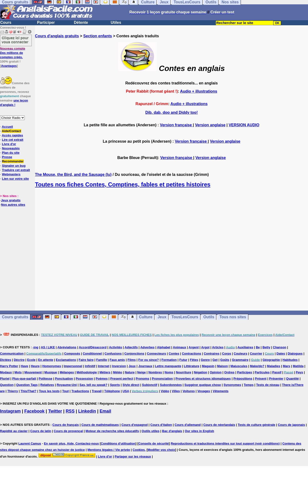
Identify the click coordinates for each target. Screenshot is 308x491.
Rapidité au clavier (14, 431)
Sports (115, 385)
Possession (84, 378)
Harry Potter (9, 366)
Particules (262, 372)
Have (24, 366)
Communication (12, 353)
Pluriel (5, 378)
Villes (176, 391)
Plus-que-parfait (24, 378)
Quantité (292, 378)
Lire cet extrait (12, 139)
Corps (226, 353)
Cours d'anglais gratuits (57, 36)
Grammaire (240, 360)
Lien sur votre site (15, 178)
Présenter (276, 378)
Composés (72, 353)
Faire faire (86, 360)
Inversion (119, 366)
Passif (276, 372)
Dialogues (295, 353)
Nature (130, 372)
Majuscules (239, 366)
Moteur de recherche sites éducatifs (112, 431)
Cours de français (65, 425)
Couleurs (240, 353)
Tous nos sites (232, 317)
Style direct (130, 385)
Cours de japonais (291, 425)
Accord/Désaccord (93, 347)
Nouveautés (11, 148)
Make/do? (257, 366)
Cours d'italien (161, 425)
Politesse (45, 378)
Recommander (13, 161)
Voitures (188, 391)
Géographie (271, 360)
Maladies (273, 366)
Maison (222, 366)
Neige (141, 372)
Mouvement (33, 372)
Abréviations (67, 347)
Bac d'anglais (172, 431)
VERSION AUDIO (244, 125)
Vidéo (165, 391)
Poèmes (102, 378)
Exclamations (66, 360)
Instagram (10, 411)
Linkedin (87, 411)
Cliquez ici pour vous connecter (15, 40)
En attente (45, 360)
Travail (97, 391)
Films (132, 360)
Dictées (5, 360)
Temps (249, 385)
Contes (174, 353)
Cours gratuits (15, 317)
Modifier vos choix (161, 450)
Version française (176, 125)
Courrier (256, 353)
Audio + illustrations (198, 91)
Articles (218, 347)
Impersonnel (73, 366)
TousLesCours (185, 317)
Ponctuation (64, 378)
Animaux (179, 347)
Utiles (116, 22)
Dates (280, 353)
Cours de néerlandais (219, 425)
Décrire (19, 360)
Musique (50, 372)
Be (258, 347)
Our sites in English (199, 431)
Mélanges (67, 372)
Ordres (229, 372)
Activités (115, 347)
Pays (299, 372)
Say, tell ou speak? (93, 385)
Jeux (162, 317)
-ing (35, 347)
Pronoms (142, 378)
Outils (208, 317)
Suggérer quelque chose (202, 385)
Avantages (9, 66)
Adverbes (147, 347)
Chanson (279, 347)
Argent (194, 347)
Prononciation (162, 378)
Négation (200, 372)
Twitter (55, 411)
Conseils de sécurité (153, 443)
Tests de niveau (268, 385)
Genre (205, 360)
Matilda (298, 366)
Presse (7, 157)
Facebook (34, 411)
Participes (244, 372)
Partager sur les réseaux (133, 456)
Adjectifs (131, 347)
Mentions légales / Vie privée (108, 450)
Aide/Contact (11, 131)
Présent (261, 378)
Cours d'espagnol (135, 425)
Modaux (6, 372)
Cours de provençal (68, 431)
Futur (183, 360)
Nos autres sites (13, 204)
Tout (65, 391)
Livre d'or (9, 144)
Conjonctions (134, 353)
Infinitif (90, 366)
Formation (169, 360)
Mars (286, 366)
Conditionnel (92, 353)
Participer (46, 22)
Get (215, 360)
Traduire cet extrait (16, 170)
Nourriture (183, 372)
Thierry (12, 391)
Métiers (104, 372)
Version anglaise (210, 125)
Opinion (216, 372)
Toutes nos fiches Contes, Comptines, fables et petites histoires (122, 184)
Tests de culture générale (256, 425)
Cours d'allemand (188, 425)
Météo (117, 372)
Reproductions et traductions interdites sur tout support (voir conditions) (225, 443)
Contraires (211, 353)
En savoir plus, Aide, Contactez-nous (71, 443)
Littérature (191, 366)
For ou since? (148, 360)
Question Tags (27, 385)
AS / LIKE (48, 347)
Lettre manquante (168, 366)
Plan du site (10, 152)
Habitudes (290, 360)
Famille (101, 360)
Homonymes (51, 366)
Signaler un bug (14, 165)
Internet (103, 366)
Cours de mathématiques (100, 425)
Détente (81, 22)
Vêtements (221, 391)
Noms (169, 372)
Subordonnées (171, 385)
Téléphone (112, 391)
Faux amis (117, 360)
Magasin (208, 366)
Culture (145, 317)
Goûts (224, 360)
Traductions (80, 391)
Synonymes (232, 385)
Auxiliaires (245, 347)
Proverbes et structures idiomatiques (203, 378)
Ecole (31, 360)
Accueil (7, 126)
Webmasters (11, 174)
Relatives (47, 385)
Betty (266, 347)
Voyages (203, 391)
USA (125, 391)
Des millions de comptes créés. (12, 53)
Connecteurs (156, 353)
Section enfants (97, 36)
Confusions (113, 353)
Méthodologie (87, 372)
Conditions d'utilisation (118, 443)
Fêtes (194, 360)
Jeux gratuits (10, 200)
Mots (18, 372)
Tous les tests (49, 391)
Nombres (155, 372)
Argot (205, 347)
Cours (5, 22)
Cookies (139, 450)
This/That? (28, 391)
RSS (70, 411)
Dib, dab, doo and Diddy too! (171, 112)
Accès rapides (12, 135)
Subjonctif (149, 385)
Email (105, 411)
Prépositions (242, 378)
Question (6, 385)
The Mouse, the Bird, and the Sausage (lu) (73, 174)
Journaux (145, 366)
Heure (35, 366)
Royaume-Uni (67, 385)
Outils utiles (150, 431)
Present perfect (121, 378)
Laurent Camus (29, 443)
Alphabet (164, 347)
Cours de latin (40, 431)
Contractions (191, 353)
